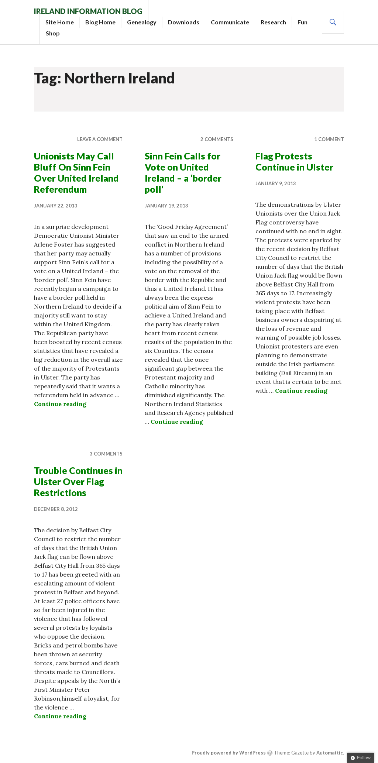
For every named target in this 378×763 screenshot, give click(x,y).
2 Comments (216, 139)
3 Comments (106, 454)
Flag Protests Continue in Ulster (294, 161)
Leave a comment (100, 139)
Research (273, 21)
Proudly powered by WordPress (229, 753)
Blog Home (100, 21)
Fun (302, 21)
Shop (53, 33)
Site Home (59, 21)
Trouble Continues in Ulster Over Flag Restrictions (78, 481)
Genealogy (142, 21)
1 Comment (329, 139)
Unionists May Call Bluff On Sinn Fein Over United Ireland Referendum (76, 172)
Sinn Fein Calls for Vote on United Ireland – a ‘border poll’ (183, 172)
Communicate (230, 21)
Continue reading (60, 404)
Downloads (183, 21)
